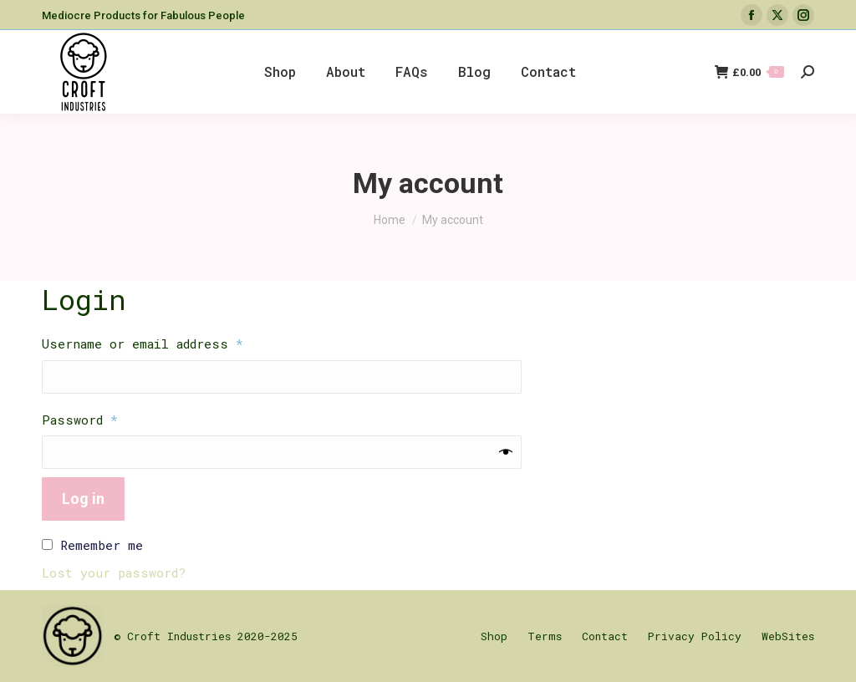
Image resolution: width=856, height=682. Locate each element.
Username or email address (171, 343)
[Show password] (505, 452)
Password (109, 419)
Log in (83, 498)
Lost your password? (114, 572)
